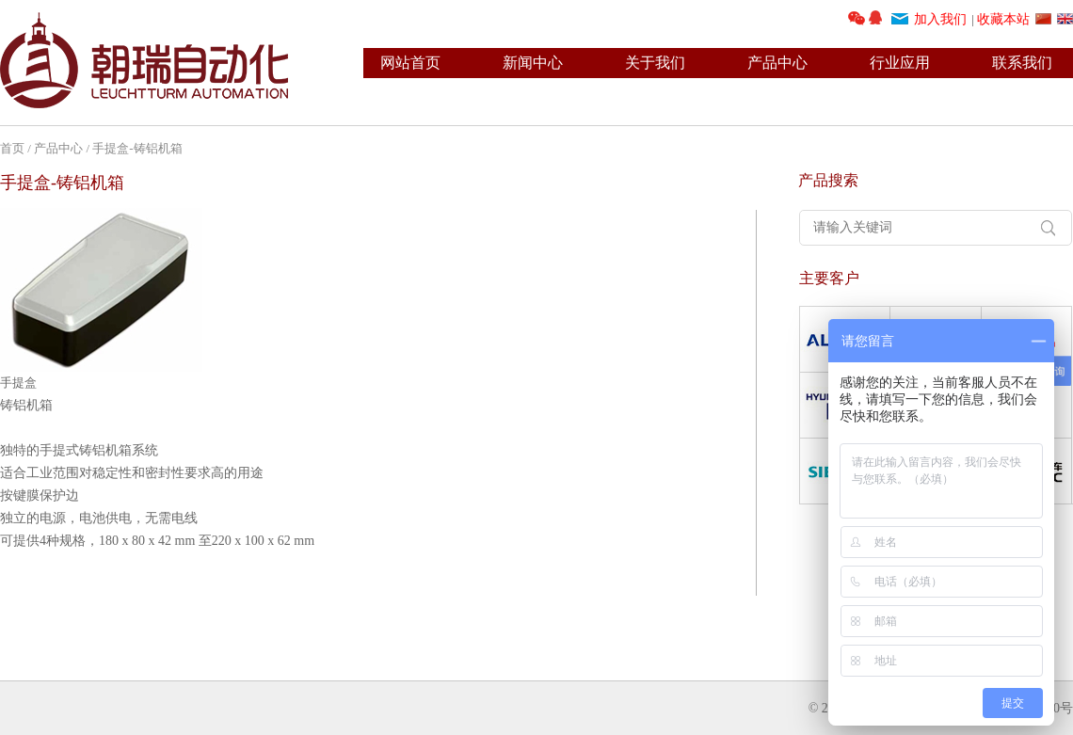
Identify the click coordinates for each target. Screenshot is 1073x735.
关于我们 (655, 63)
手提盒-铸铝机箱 (137, 148)
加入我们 (940, 19)
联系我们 (1022, 63)
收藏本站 (1003, 19)
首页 (12, 148)
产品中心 (777, 63)
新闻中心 (533, 63)
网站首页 (410, 63)
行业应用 (900, 63)
